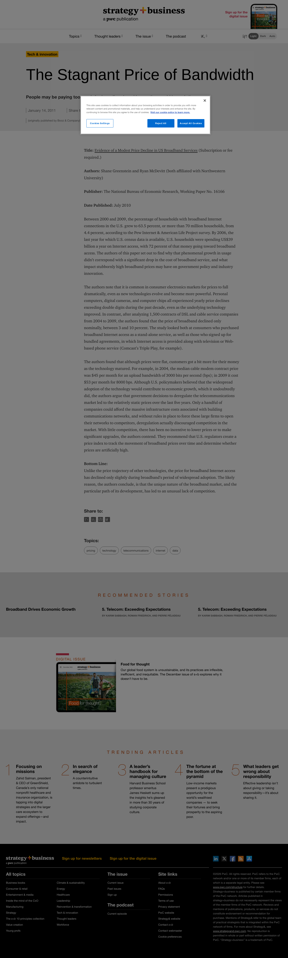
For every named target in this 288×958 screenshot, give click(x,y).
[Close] (204, 100)
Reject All (160, 123)
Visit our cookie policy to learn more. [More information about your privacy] (170, 112)
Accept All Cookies (191, 123)
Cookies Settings (100, 123)
